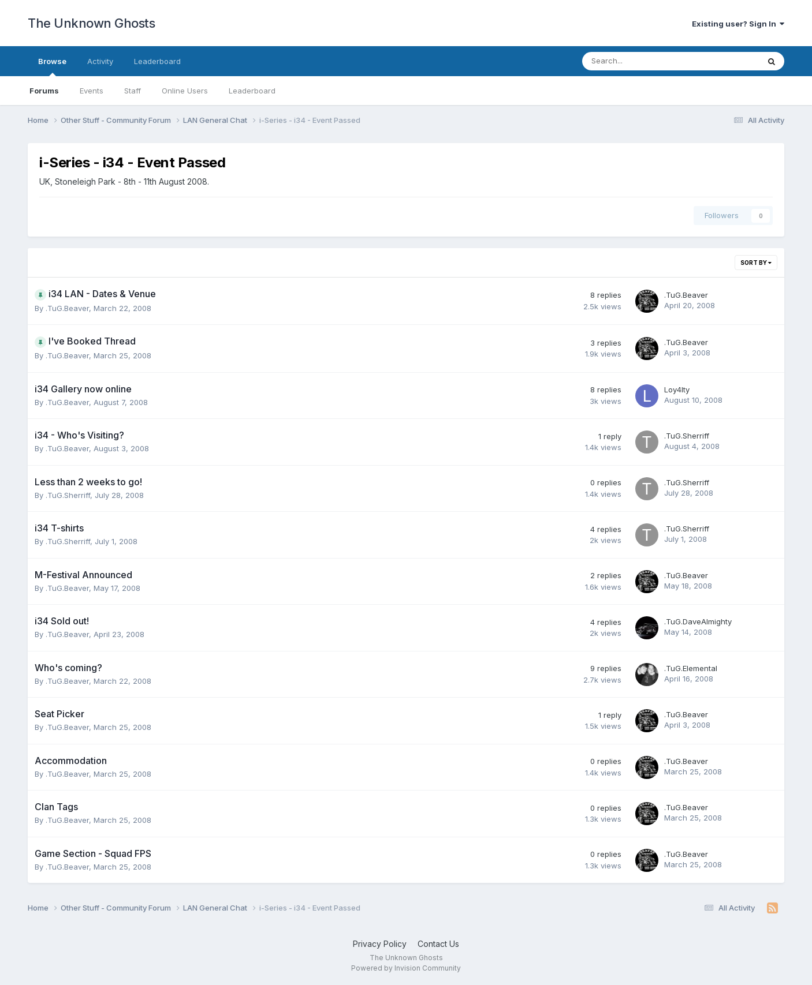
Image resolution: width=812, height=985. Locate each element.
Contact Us (438, 944)
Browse (52, 66)
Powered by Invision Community (406, 968)
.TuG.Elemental (690, 668)
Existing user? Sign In (738, 23)
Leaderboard (252, 90)
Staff (132, 90)
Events (91, 90)
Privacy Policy (380, 944)
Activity (100, 61)
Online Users (185, 90)
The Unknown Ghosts (91, 23)
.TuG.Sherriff (686, 435)
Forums (44, 90)
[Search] (640, 61)
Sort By (756, 262)
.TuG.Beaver (67, 308)
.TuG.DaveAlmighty (698, 621)
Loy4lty (677, 389)
